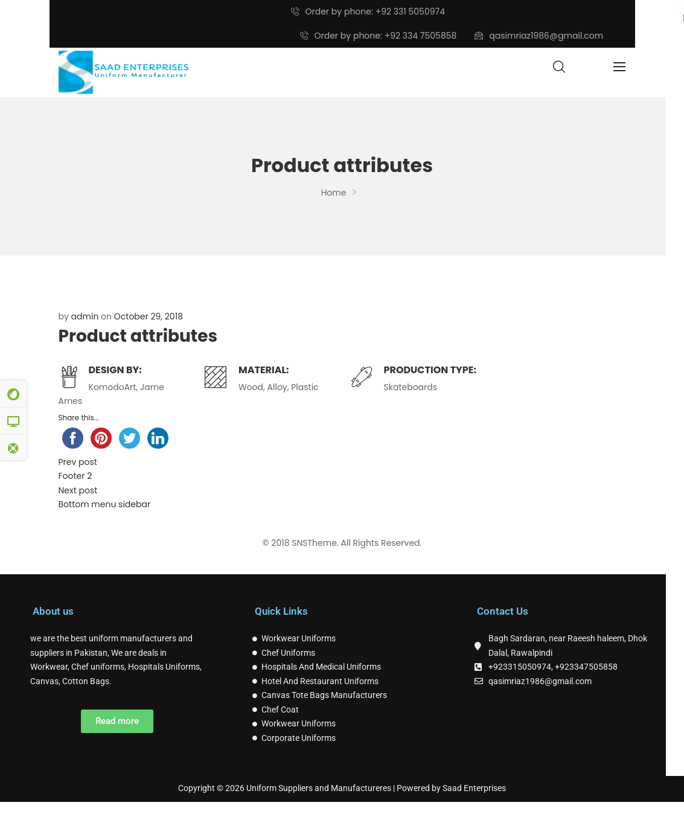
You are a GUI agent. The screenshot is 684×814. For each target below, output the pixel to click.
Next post (78, 490)
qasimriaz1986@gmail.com (539, 36)
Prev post (78, 462)
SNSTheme (314, 543)
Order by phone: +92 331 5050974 (368, 11)
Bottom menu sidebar (105, 504)
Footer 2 (75, 476)
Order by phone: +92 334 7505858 (378, 36)
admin (85, 316)
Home (334, 193)
